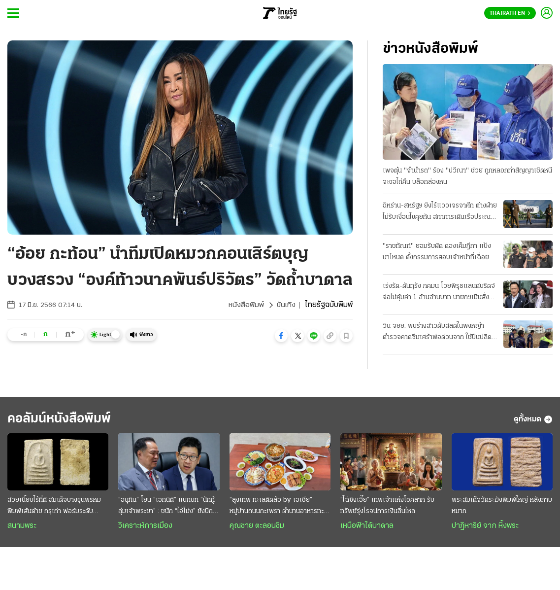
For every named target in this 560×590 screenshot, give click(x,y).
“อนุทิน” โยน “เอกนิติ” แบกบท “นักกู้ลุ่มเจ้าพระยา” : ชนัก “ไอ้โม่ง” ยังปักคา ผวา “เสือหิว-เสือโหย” (166, 509)
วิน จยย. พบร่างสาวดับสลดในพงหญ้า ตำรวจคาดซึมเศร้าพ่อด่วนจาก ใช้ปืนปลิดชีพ (437, 333)
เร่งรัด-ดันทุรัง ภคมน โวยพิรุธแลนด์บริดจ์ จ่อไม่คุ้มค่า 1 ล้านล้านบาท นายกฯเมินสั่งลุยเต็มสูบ (440, 293)
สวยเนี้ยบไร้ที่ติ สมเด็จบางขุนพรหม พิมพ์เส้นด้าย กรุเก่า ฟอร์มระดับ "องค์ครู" (54, 509)
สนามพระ (21, 528)
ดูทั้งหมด (533, 420)
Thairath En (510, 13)
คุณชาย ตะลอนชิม (257, 528)
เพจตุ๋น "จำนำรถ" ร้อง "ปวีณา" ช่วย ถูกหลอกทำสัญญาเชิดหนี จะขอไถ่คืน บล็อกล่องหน (467, 177)
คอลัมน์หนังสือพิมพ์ (65, 420)
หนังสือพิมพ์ (245, 305)
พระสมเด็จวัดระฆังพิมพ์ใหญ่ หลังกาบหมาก (502, 508)
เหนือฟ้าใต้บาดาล (367, 528)
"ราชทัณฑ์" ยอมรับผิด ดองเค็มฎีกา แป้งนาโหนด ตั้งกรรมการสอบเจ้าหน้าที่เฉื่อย (437, 252)
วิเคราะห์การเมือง (145, 528)
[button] (281, 335)
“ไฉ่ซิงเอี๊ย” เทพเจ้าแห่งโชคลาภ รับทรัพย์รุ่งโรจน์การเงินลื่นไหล (387, 508)
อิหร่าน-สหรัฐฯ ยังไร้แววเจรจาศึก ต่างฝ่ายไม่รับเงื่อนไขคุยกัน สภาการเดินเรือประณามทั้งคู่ (440, 213)
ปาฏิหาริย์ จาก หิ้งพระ (485, 528)
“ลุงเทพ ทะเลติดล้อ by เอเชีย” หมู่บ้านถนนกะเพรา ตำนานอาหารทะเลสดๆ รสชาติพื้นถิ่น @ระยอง (280, 509)
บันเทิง (286, 305)
